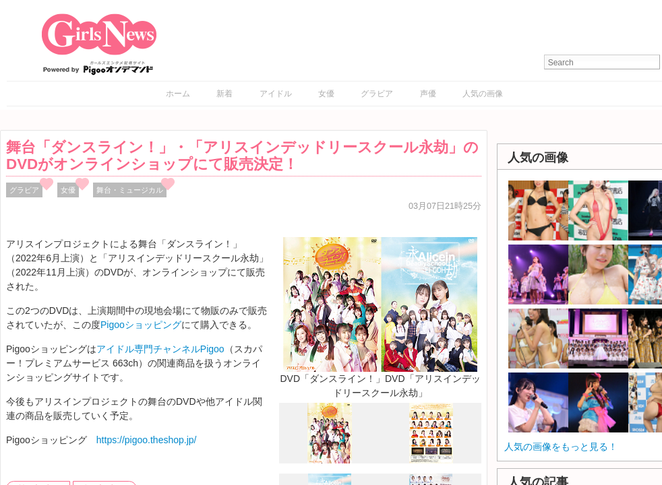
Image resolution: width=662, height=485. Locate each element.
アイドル (276, 93)
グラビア (377, 93)
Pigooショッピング (140, 324)
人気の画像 (482, 93)
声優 (428, 93)
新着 (224, 93)
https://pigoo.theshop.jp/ (146, 439)
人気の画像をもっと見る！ (561, 446)
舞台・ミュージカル (129, 190)
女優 (326, 93)
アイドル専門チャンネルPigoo (160, 349)
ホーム (178, 93)
